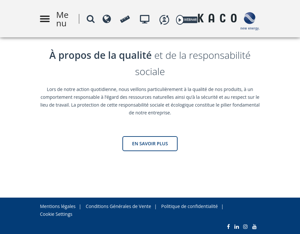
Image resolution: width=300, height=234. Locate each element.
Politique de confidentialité (189, 206)
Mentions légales (58, 206)
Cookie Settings (56, 214)
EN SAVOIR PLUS (150, 143)
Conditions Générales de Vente (118, 206)
